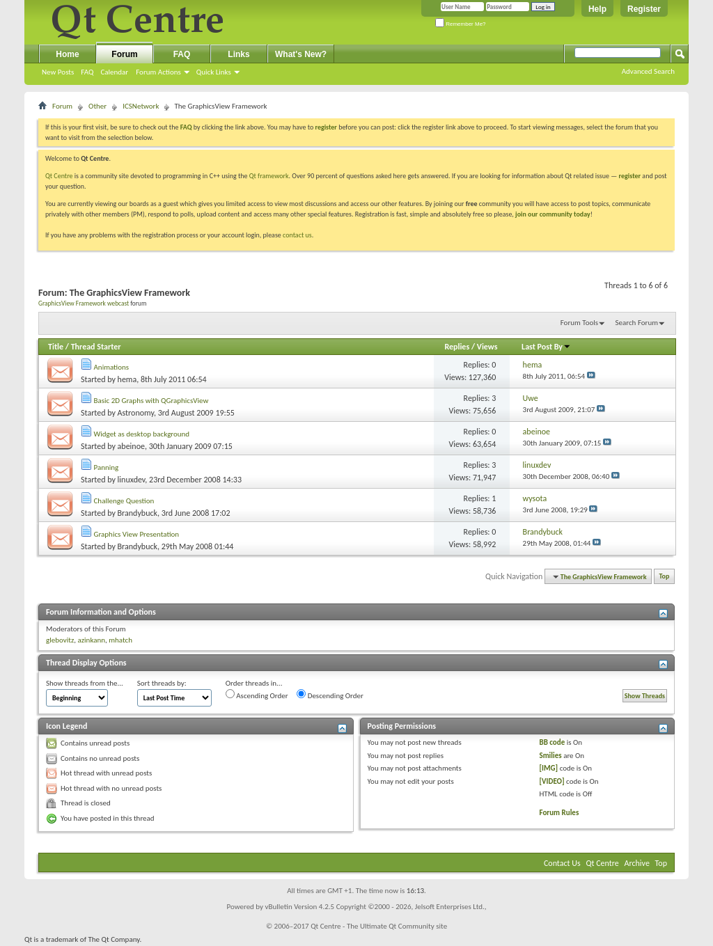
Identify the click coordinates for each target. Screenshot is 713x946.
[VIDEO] (551, 781)
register (630, 175)
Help (597, 9)
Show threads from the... (84, 683)
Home (67, 54)
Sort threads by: (162, 683)
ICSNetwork (141, 106)
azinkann (91, 640)
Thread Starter (96, 347)
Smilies (550, 755)
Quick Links (213, 72)
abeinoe (131, 446)
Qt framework (269, 175)
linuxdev (132, 479)
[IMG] (548, 768)
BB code (552, 742)
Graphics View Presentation (137, 534)
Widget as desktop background (142, 434)
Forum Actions (158, 72)
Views (487, 347)
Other (97, 106)
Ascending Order (257, 694)
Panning (106, 467)
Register (644, 9)
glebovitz (60, 640)
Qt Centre (59, 175)
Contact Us (562, 863)
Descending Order (330, 694)
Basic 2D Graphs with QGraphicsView (151, 400)
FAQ (87, 72)
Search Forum (637, 322)
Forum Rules (559, 812)
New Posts (58, 72)
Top (664, 576)
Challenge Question (124, 500)
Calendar (114, 72)
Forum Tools (579, 322)
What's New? (301, 54)
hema (127, 379)
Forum (124, 54)
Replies (456, 347)
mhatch (120, 640)
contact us (297, 234)
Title (55, 347)
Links (238, 54)
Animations (112, 367)
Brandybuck (137, 513)
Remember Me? (460, 24)
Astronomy (136, 413)
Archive (637, 863)
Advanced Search (648, 71)
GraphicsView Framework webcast (83, 303)
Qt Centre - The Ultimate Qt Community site (379, 926)
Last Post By (546, 347)
